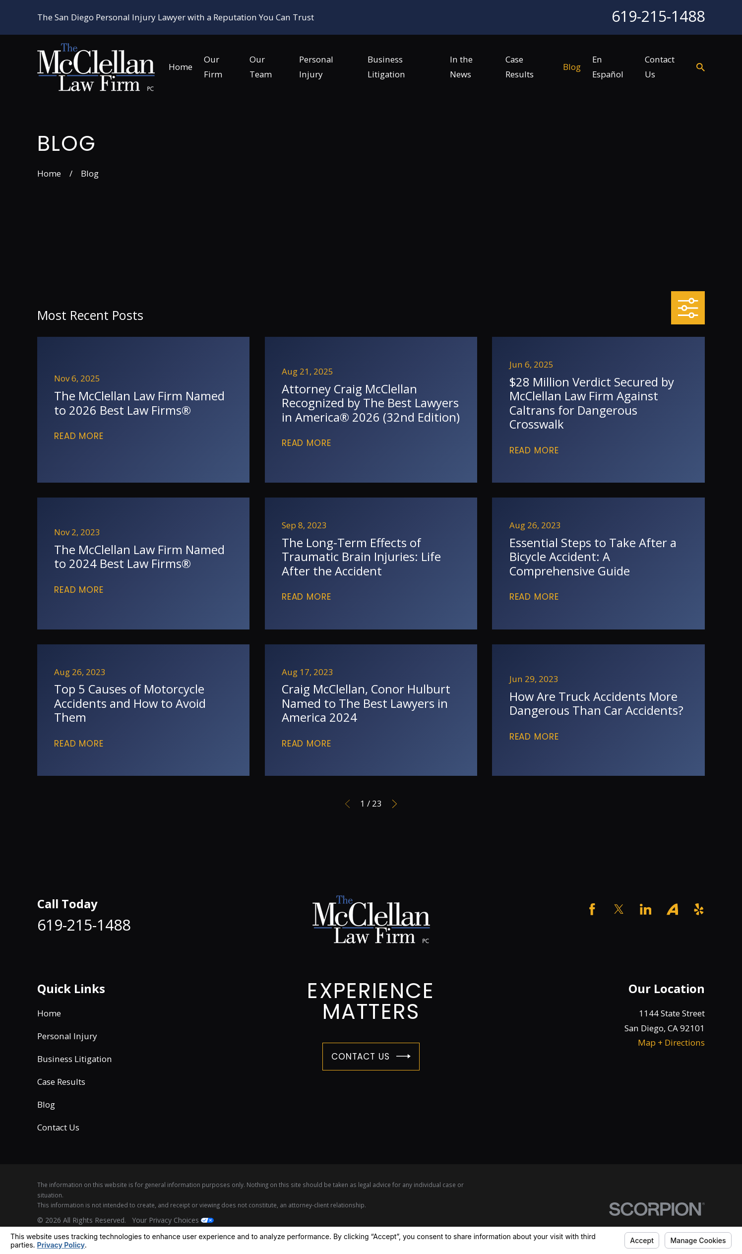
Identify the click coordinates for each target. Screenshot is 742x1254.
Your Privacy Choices (173, 1220)
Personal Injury (67, 1036)
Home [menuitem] (180, 66)
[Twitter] (619, 909)
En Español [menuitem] (607, 67)
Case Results (61, 1081)
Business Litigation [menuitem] (386, 67)
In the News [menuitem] (461, 67)
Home (49, 1013)
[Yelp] (699, 909)
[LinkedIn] (646, 909)
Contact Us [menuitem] (660, 67)
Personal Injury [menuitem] (316, 67)
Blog (46, 1104)
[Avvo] (673, 909)
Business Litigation (74, 1059)
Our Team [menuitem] (260, 67)
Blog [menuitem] (572, 66)
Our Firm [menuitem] (213, 67)
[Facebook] (592, 909)
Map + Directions (671, 1042)
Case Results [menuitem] (519, 67)
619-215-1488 (658, 15)
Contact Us (371, 1056)
